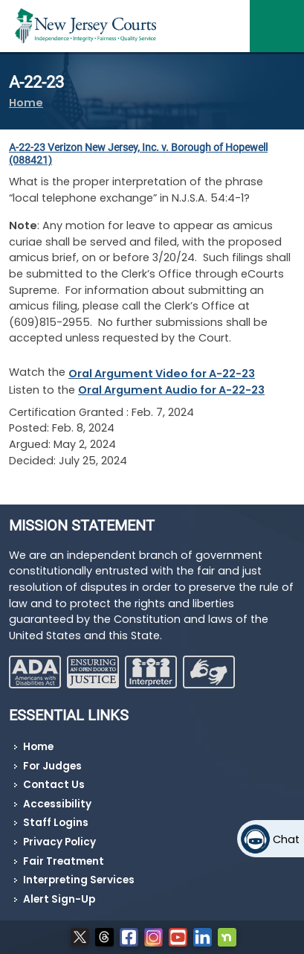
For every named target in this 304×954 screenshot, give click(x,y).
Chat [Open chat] (286, 839)
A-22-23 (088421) (138, 154)
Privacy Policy (59, 842)
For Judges (52, 766)
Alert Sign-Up (59, 899)
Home (26, 102)
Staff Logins (55, 823)
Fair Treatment (63, 861)
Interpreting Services (79, 880)
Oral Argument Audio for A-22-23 (171, 389)
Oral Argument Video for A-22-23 (161, 373)
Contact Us (54, 785)
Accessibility (57, 804)
